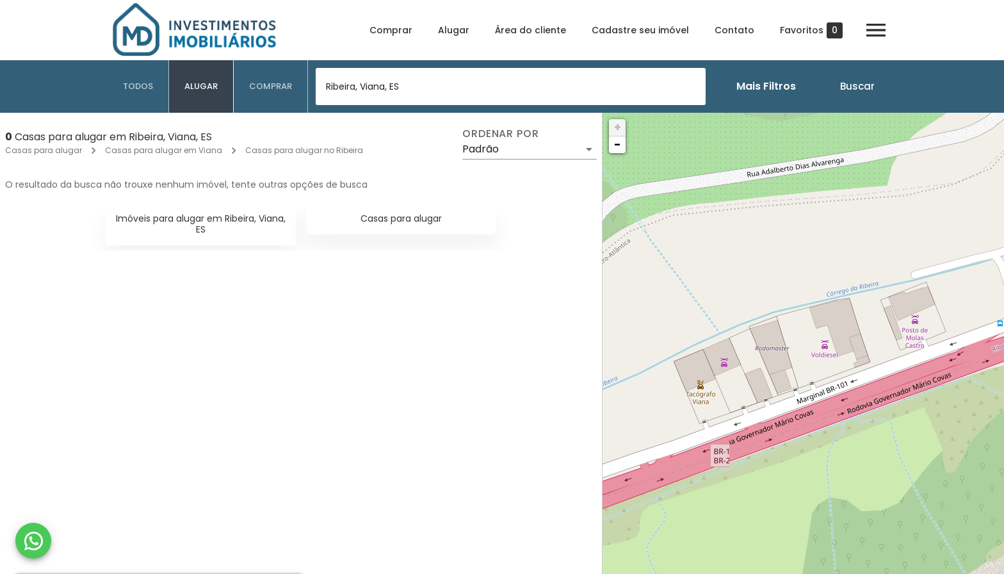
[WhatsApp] (33, 541)
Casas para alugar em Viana (163, 150)
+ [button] (617, 127)
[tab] (138, 86)
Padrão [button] (480, 149)
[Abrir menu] (875, 30)
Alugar (453, 30)
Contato (734, 30)
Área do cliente (530, 30)
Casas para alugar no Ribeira (304, 150)
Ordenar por (500, 134)
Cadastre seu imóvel (640, 30)
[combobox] (511, 86)
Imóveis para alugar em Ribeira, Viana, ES (201, 224)
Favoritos (811, 30)
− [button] (617, 144)
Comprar (390, 30)
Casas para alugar (43, 150)
